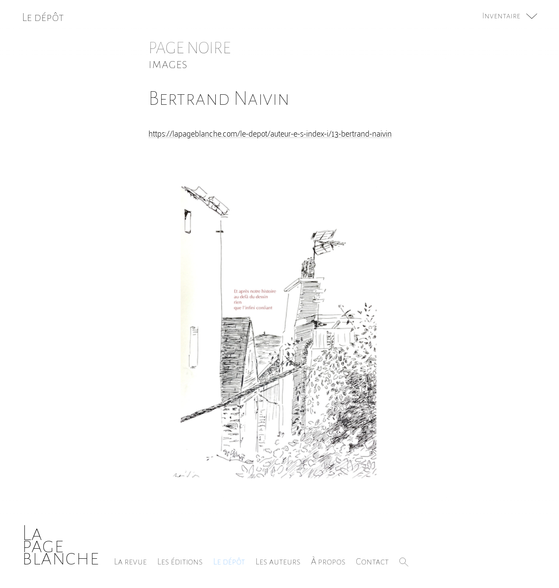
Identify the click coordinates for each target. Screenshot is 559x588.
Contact (372, 561)
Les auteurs (277, 561)
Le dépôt (229, 561)
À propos (328, 561)
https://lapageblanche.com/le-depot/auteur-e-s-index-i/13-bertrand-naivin (270, 132)
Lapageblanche (60, 545)
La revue (130, 561)
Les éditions (180, 561)
